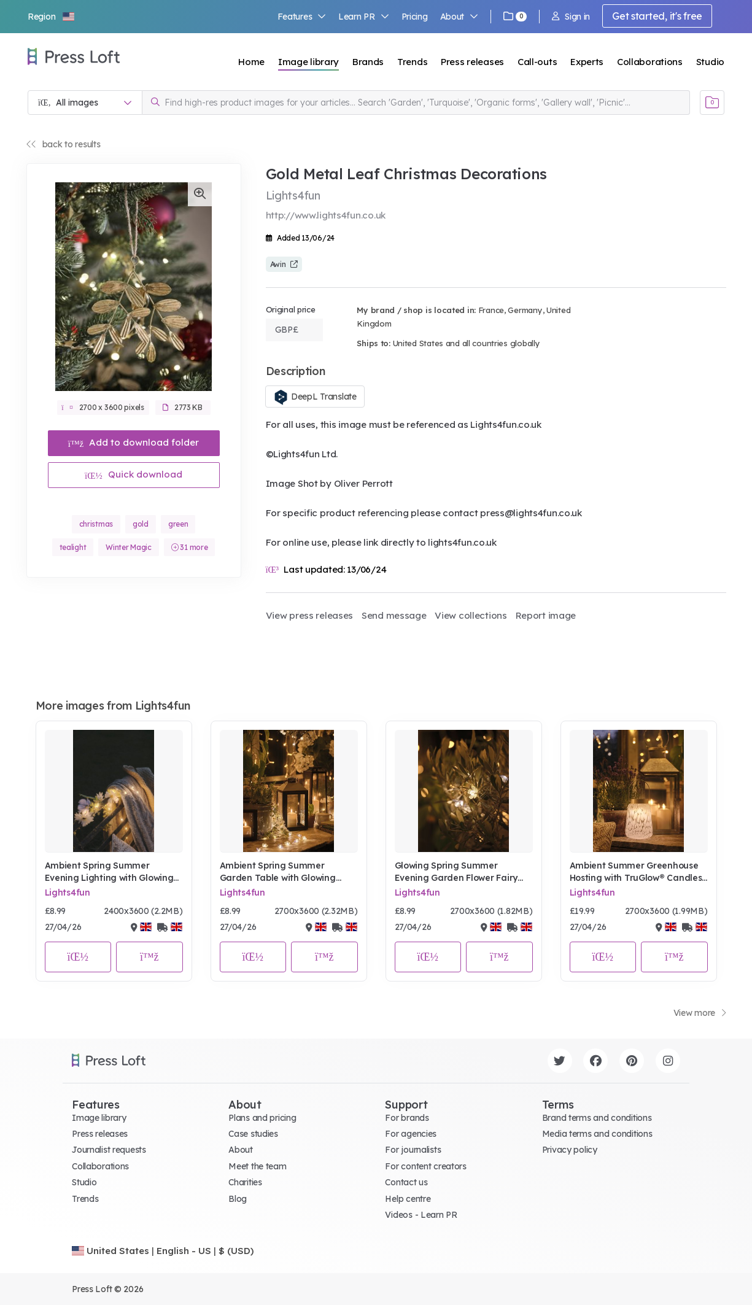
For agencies (410, 1133)
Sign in (571, 16)
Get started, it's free (657, 16)
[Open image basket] (712, 102)
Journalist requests (109, 1149)
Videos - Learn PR (421, 1214)
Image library (308, 62)
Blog (237, 1198)
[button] (52, 16)
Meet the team (257, 1166)
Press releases (472, 62)
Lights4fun (67, 892)
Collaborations (650, 62)
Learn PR (363, 16)
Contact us (406, 1182)
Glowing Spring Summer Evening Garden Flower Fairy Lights (456, 872)
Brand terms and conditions (597, 1117)
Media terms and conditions (597, 1133)
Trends (412, 62)
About (459, 16)
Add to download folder (134, 442)
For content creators (425, 1166)
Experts (586, 62)
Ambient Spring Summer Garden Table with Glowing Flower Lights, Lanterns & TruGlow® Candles (278, 872)
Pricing (414, 16)
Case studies (253, 1133)
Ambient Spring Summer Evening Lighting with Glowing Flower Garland (109, 872)
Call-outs (537, 62)
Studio (710, 62)
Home (251, 62)
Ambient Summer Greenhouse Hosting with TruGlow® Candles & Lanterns (636, 872)
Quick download (133, 474)
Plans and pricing (262, 1117)
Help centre (407, 1198)
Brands (368, 62)
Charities (245, 1182)
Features (302, 16)
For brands (406, 1117)
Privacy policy (569, 1149)
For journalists (413, 1149)
